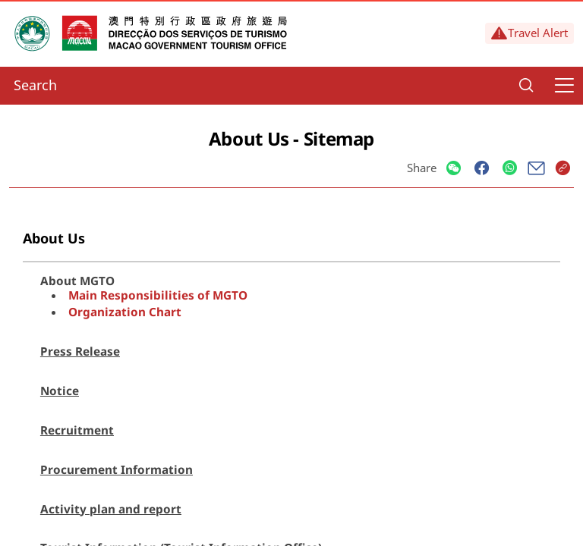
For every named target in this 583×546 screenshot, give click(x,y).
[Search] (526, 86)
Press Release (80, 351)
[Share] (454, 169)
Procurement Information (116, 469)
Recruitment (77, 430)
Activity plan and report (110, 508)
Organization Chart (124, 311)
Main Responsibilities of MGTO (157, 295)
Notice (59, 390)
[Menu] (564, 86)
